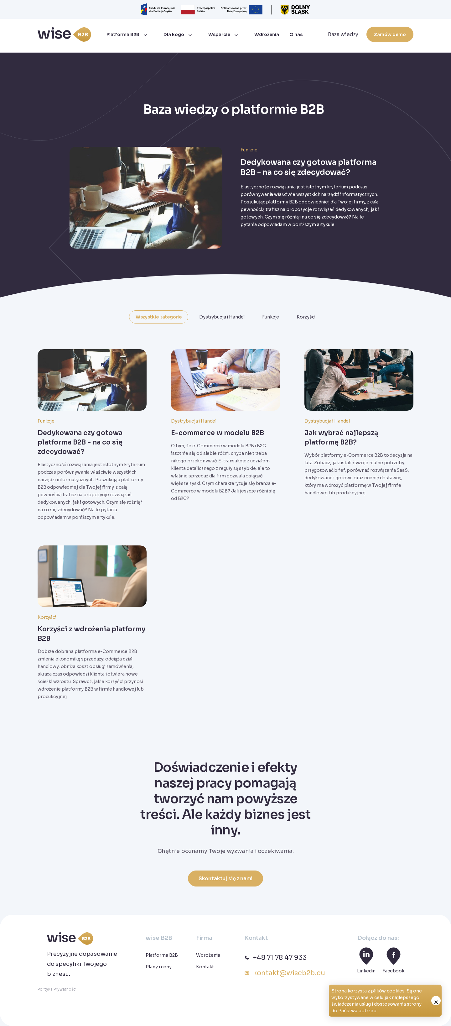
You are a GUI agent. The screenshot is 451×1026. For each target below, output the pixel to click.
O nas (296, 34)
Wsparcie (219, 34)
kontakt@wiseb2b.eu (284, 973)
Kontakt (205, 967)
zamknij (436, 1000)
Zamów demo (390, 34)
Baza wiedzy (343, 34)
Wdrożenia (266, 34)
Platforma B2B (122, 34)
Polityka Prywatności (57, 989)
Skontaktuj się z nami (226, 878)
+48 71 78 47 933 (275, 958)
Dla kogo (173, 34)
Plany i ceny (159, 967)
